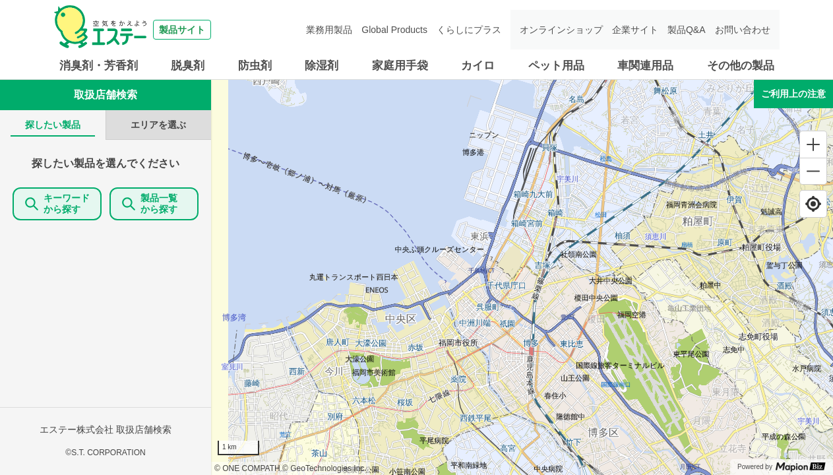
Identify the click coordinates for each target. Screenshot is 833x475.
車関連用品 (645, 65)
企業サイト (635, 29)
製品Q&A (686, 29)
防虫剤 (255, 65)
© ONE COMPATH (247, 468)
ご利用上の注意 (793, 93)
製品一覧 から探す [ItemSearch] (154, 203)
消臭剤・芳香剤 (98, 65)
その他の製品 (740, 65)
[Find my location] (813, 204)
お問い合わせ (742, 29)
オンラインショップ (561, 29)
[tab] (53, 125)
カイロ (478, 65)
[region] (522, 277)
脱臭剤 (187, 65)
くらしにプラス (469, 29)
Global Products (394, 29)
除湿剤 (321, 65)
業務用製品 (329, 29)
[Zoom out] (813, 171)
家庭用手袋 (400, 65)
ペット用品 (556, 65)
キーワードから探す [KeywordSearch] (57, 203)
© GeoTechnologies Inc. (324, 468)
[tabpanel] (105, 307)
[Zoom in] (813, 144)
